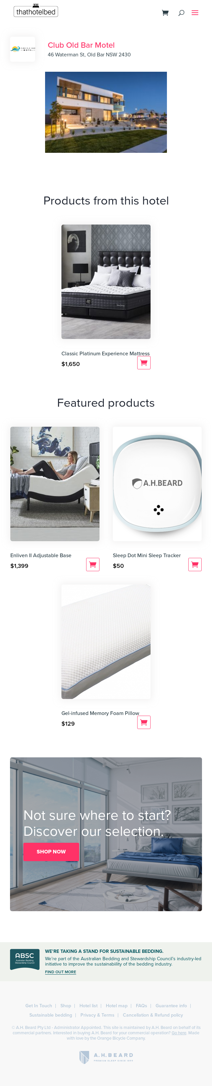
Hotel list (88, 1006)
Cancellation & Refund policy (153, 1015)
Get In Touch (38, 1006)
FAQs (141, 1006)
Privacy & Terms (97, 1015)
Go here (179, 1033)
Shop (65, 1006)
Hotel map (117, 1006)
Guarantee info (171, 1006)
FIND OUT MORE (60, 972)
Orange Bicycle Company (121, 1038)
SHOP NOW (51, 851)
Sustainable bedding (50, 1015)
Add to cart (144, 362)
